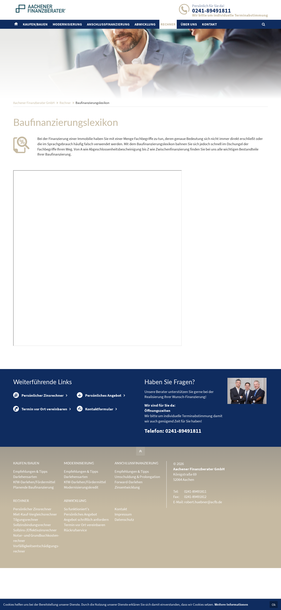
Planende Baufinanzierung (33, 516)
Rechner (65, 131)
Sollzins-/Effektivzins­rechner (35, 558)
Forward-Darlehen (128, 510)
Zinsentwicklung (127, 516)
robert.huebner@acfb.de (203, 530)
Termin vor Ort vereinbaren (40, 438)
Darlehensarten (25, 505)
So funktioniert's (76, 537)
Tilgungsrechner (25, 548)
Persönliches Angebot (99, 424)
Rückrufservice (75, 558)
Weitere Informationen (231, 604)
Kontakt (121, 537)
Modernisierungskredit (81, 516)
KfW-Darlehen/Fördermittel (34, 510)
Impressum (123, 543)
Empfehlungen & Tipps (30, 500)
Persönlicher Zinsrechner (38, 424)
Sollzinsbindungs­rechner (32, 553)
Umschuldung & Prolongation (137, 505)
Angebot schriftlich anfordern (86, 548)
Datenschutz (124, 548)
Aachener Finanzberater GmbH (34, 131)
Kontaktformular (95, 438)
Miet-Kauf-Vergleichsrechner (35, 543)
